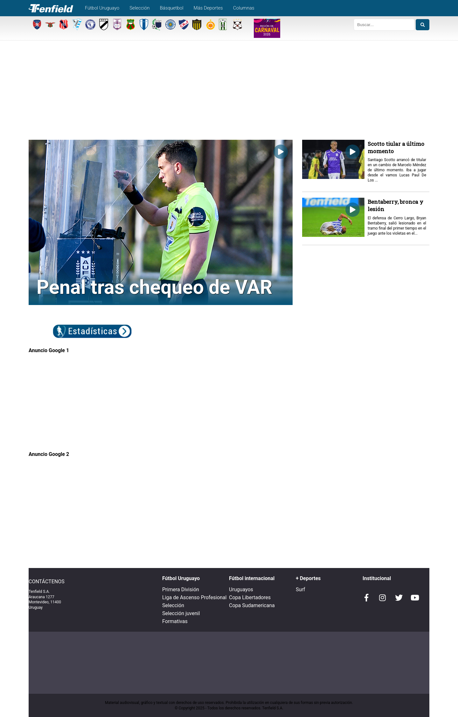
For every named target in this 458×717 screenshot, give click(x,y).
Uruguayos (241, 589)
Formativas (175, 621)
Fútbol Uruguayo (102, 8)
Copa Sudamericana (252, 605)
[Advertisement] (229, 92)
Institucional (377, 578)
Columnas (243, 8)
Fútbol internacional (251, 578)
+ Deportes (308, 578)
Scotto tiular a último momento (396, 147)
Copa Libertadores (250, 597)
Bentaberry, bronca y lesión (395, 205)
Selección (139, 8)
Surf (300, 589)
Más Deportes (208, 8)
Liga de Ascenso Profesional (194, 597)
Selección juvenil (181, 613)
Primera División (180, 589)
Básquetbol (171, 8)
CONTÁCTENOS (47, 581)
